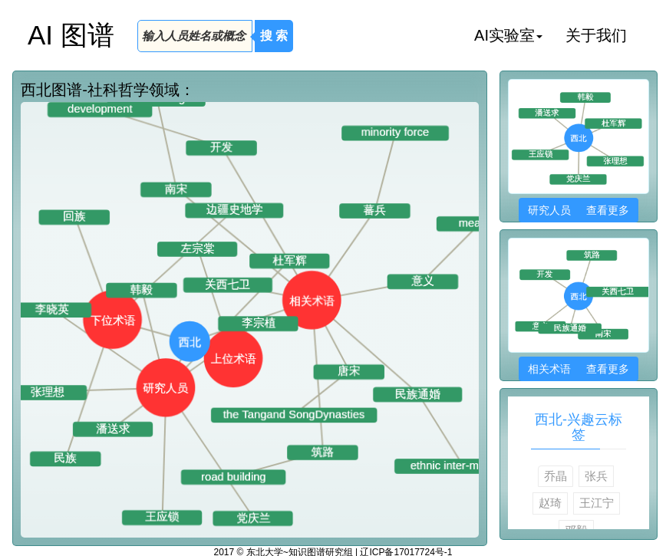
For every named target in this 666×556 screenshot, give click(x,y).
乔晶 (555, 475)
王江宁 (596, 502)
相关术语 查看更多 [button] (578, 369)
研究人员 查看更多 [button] (578, 210)
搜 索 (274, 35)
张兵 (596, 475)
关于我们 (596, 35)
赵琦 (550, 502)
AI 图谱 (71, 35)
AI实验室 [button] (508, 35)
